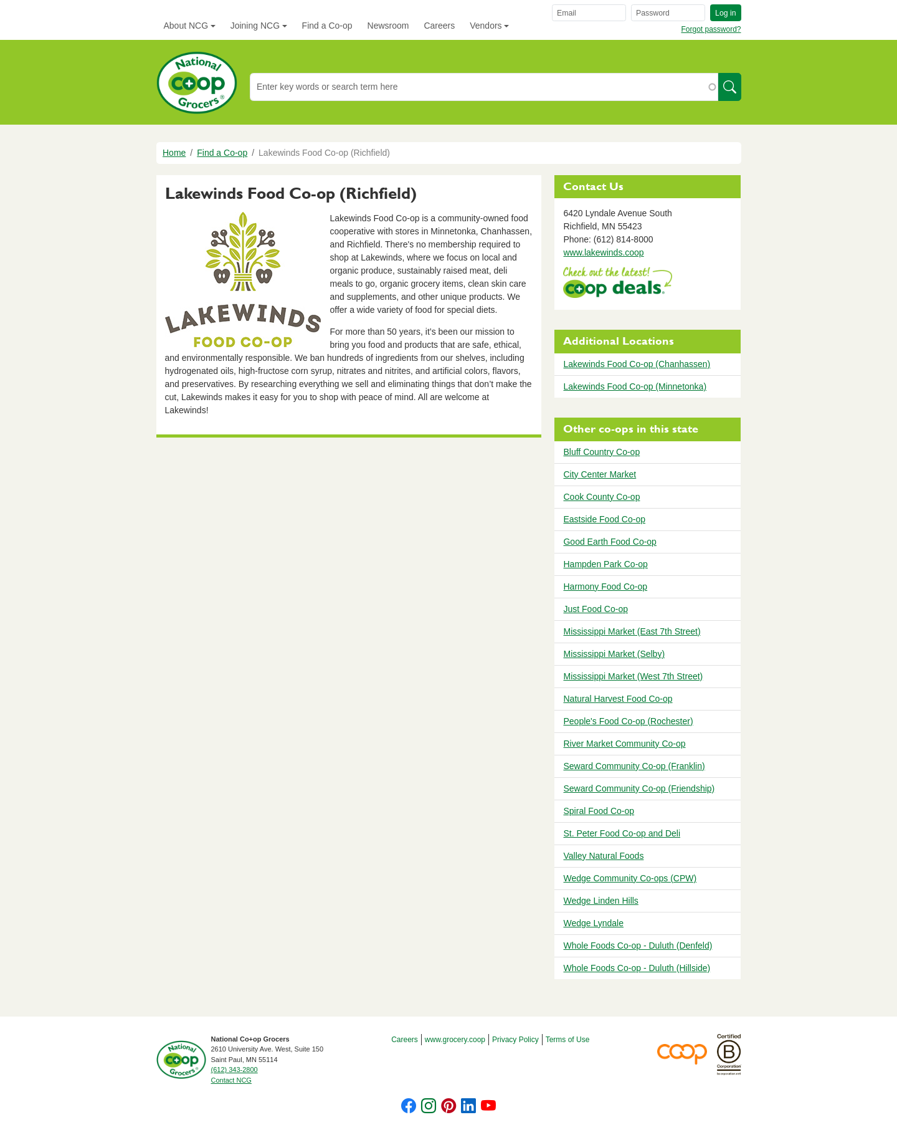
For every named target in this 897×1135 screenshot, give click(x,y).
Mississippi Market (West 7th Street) (633, 676)
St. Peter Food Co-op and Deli (621, 833)
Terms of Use (568, 1039)
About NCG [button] (186, 26)
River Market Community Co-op (624, 744)
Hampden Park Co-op (605, 564)
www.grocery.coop (455, 1039)
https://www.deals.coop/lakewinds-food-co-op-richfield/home (617, 284)
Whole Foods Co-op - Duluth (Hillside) (636, 968)
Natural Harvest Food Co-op (617, 699)
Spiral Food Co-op (598, 811)
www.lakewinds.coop (603, 252)
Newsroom (388, 26)
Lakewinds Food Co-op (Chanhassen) (636, 364)
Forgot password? (711, 29)
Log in (725, 13)
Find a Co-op (327, 26)
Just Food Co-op (595, 609)
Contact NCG (231, 1080)
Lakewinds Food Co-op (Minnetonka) (634, 386)
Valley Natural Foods (603, 856)
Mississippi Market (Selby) (614, 654)
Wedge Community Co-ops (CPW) (629, 878)
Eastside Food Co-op (604, 519)
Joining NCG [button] (255, 26)
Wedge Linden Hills (600, 901)
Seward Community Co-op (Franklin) (634, 766)
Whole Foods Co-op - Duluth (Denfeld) (637, 946)
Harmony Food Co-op (605, 586)
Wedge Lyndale (593, 923)
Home (174, 153)
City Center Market (599, 474)
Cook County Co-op (601, 497)
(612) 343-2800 (234, 1069)
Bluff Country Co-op (601, 452)
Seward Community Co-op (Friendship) (638, 788)
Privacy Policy (515, 1039)
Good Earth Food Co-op (609, 542)
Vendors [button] (485, 26)
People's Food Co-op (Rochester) (628, 721)
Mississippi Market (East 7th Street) (631, 631)
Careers (439, 26)
